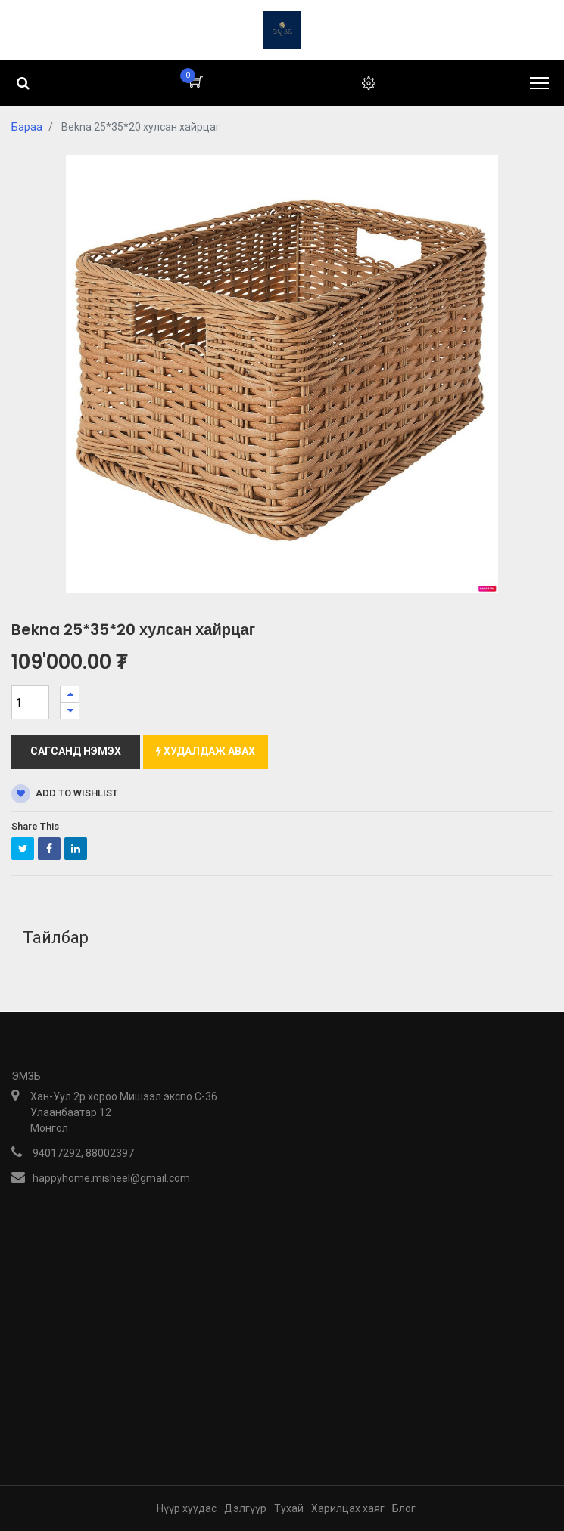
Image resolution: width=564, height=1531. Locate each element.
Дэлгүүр (245, 1508)
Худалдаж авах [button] (205, 751)
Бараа (26, 127)
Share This (35, 826)
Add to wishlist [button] (64, 793)
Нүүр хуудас (187, 1508)
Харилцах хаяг (348, 1508)
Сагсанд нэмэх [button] (75, 751)
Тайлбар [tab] (56, 937)
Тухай (289, 1508)
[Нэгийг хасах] (70, 711)
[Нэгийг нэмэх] (70, 694)
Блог (404, 1508)
